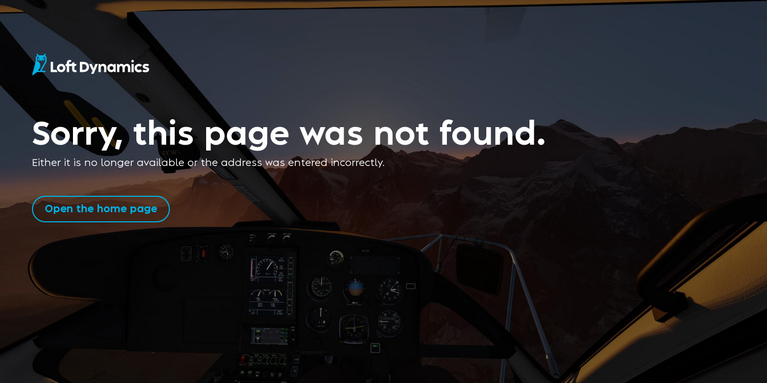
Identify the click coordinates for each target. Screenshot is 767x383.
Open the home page (101, 208)
